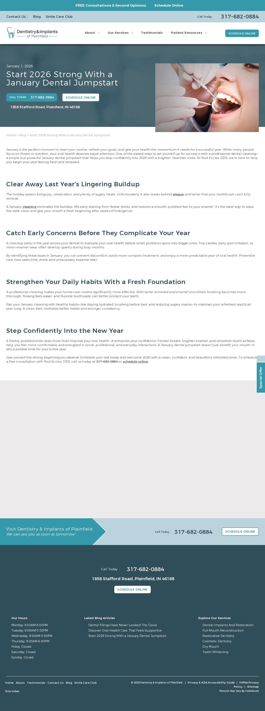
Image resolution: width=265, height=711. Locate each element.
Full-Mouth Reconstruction (225, 631)
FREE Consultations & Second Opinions (111, 5)
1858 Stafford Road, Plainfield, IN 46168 (45, 107)
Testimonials (150, 33)
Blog (37, 16)
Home (11, 135)
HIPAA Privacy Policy (229, 683)
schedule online (135, 362)
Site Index (98, 683)
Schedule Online (168, 5)
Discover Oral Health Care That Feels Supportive (126, 631)
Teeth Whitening (217, 652)
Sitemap (253, 683)
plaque (178, 194)
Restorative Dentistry (220, 636)
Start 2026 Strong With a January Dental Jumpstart (129, 636)
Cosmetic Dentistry (219, 642)
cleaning (29, 207)
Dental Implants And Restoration (229, 625)
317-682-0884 (107, 362)
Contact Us (16, 16)
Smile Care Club (59, 16)
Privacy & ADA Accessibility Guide (188, 683)
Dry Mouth (213, 647)
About (88, 33)
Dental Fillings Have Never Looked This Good (123, 625)
